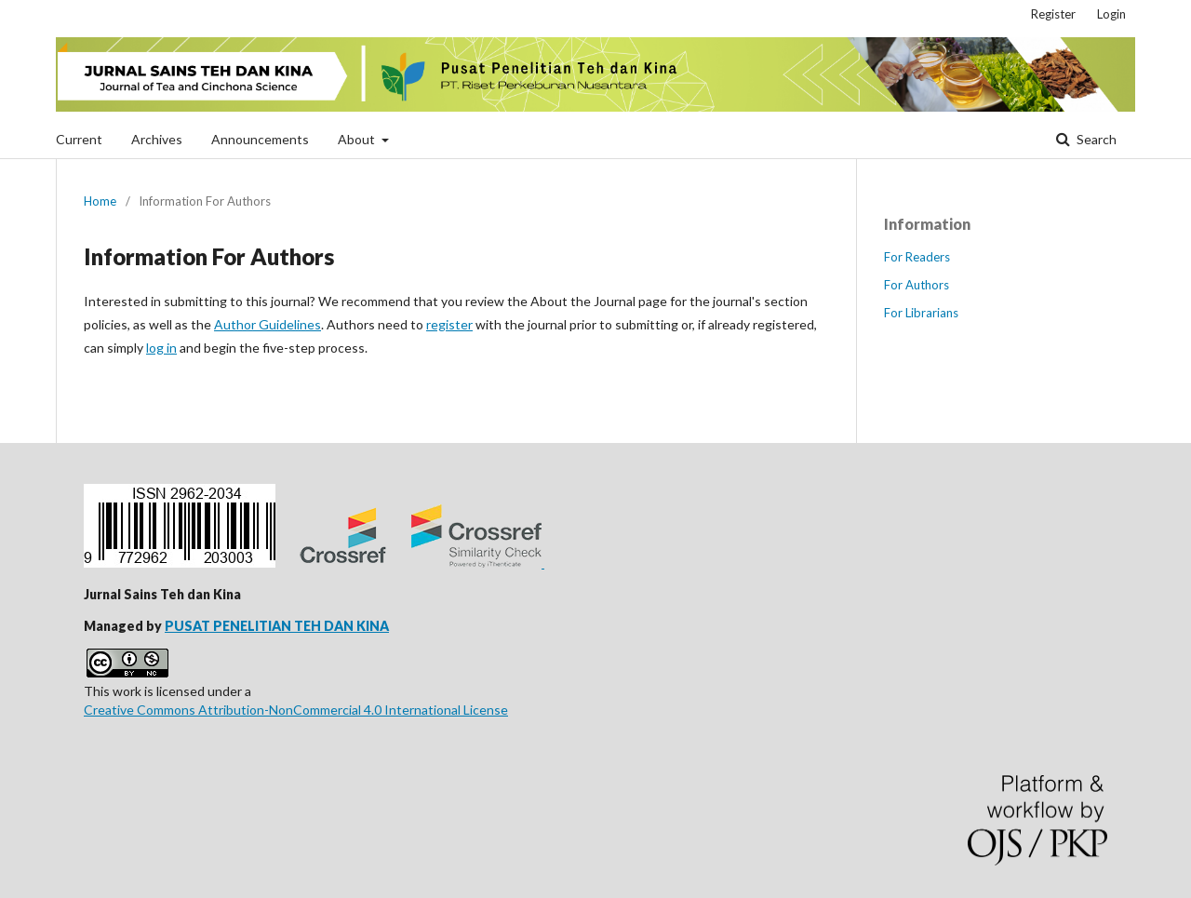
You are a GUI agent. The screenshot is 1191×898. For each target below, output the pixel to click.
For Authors (916, 284)
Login (1111, 14)
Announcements (260, 139)
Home (100, 201)
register (449, 324)
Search (1095, 139)
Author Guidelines (267, 324)
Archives (156, 139)
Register (1053, 14)
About (358, 139)
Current (79, 139)
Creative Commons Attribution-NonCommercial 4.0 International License (296, 709)
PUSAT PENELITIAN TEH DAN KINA (277, 626)
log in (161, 347)
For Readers (917, 256)
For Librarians (921, 312)
